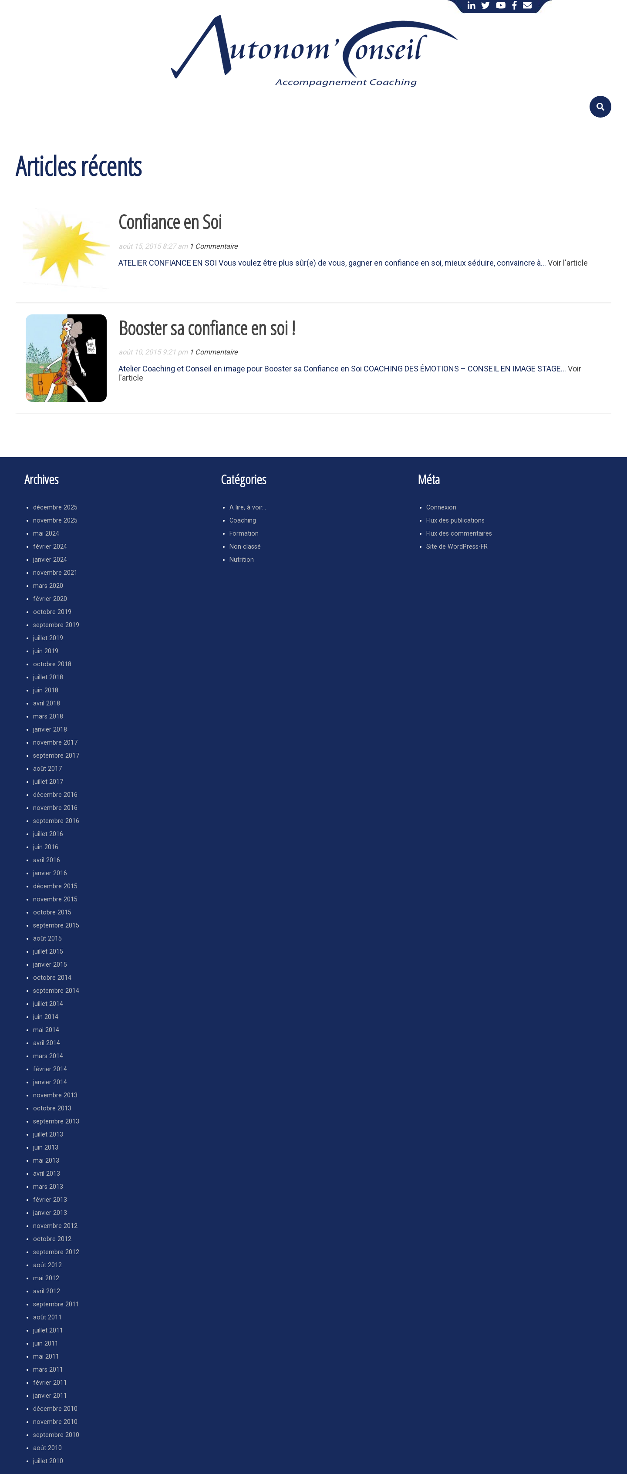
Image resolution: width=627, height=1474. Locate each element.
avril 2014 (46, 1043)
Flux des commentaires (459, 533)
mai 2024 (46, 533)
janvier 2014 (50, 1082)
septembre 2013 (56, 1121)
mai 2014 (46, 1030)
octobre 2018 (52, 664)
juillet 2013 (48, 1134)
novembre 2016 (55, 808)
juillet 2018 (48, 677)
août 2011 (47, 1317)
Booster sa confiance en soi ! (206, 327)
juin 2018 (45, 690)
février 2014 (50, 1069)
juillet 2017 (48, 782)
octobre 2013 (52, 1108)
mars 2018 (48, 716)
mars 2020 (48, 586)
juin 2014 (45, 1017)
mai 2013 (46, 1160)
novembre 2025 (55, 520)
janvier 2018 (50, 729)
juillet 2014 (48, 1004)
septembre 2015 (56, 925)
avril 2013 (46, 1173)
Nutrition (241, 559)
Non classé (245, 546)
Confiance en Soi (170, 221)
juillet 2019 (48, 638)
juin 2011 (45, 1343)
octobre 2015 (52, 912)
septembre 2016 (56, 821)
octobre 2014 (52, 978)
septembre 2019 (56, 625)
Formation (244, 533)
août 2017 (47, 768)
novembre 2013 (55, 1095)
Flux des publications (455, 520)
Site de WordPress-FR (457, 546)
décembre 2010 (55, 1409)
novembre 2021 (55, 573)
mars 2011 (48, 1369)
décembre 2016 (55, 795)
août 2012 (47, 1265)
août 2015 (47, 938)
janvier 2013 (50, 1213)
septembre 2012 (56, 1252)
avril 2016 (46, 860)
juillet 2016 (48, 834)
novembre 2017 (55, 742)
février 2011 (50, 1382)
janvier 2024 (50, 559)
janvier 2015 (50, 964)
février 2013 (50, 1200)
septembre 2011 (56, 1304)
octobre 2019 (52, 612)
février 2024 (50, 546)
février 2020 (50, 599)
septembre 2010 (56, 1435)
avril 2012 (46, 1291)
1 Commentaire (213, 246)
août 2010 (47, 1448)
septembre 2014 (56, 991)
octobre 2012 (52, 1239)
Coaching (242, 520)
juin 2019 (45, 651)
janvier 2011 (50, 1396)
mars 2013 (48, 1187)
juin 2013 (45, 1147)
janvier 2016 (50, 873)
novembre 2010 (55, 1422)
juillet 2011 (48, 1330)
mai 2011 (46, 1356)
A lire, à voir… (247, 507)
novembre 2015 (55, 899)
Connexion (441, 507)
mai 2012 (46, 1278)
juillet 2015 (48, 951)
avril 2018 (46, 703)
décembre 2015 (55, 886)
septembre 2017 (56, 755)
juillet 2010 (48, 1461)
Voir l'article (568, 262)
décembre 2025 (55, 507)
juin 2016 (45, 847)
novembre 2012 (55, 1226)
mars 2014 (48, 1056)
